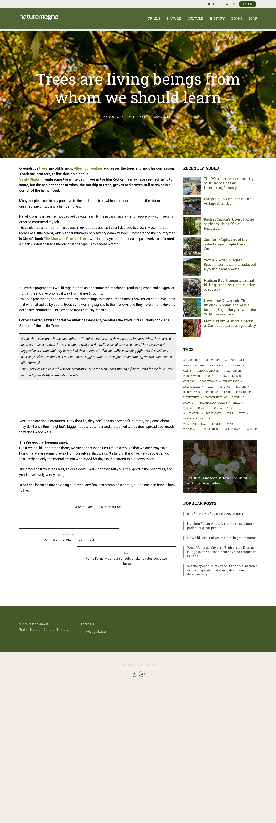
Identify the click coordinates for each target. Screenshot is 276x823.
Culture (195, 19)
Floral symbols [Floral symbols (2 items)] (230, 375)
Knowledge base (93, 766)
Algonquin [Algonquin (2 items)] (212, 359)
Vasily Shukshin (31, 179)
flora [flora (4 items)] (209, 375)
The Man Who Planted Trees (66, 239)
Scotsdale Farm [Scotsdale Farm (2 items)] (222, 407)
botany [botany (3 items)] (200, 365)
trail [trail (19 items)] (230, 413)
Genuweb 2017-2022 (145, 800)
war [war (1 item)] (230, 423)
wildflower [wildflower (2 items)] (233, 428)
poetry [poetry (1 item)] (188, 407)
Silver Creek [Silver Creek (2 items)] (191, 413)
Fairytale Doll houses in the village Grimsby (227, 201)
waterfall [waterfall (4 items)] (190, 428)
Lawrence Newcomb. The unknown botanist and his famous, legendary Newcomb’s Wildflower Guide (230, 307)
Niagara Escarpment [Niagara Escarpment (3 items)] (212, 402)
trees (43, 168)
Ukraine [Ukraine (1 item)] (188, 418)
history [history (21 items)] (241, 386)
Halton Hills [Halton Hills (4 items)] (191, 386)
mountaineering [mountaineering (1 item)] (216, 397)
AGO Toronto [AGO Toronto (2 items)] (191, 359)
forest (90, 684)
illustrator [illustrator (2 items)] (191, 391)
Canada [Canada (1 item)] (236, 365)
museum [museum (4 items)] (238, 397)
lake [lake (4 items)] (227, 391)
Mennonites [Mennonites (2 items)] (191, 397)
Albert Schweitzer (88, 168)
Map (253, 19)
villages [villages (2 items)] (206, 418)
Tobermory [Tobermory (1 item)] (213, 413)
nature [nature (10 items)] (188, 402)
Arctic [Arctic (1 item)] (229, 359)
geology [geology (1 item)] (189, 381)
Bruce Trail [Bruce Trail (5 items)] (218, 365)
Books (236, 19)
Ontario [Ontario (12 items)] (237, 402)
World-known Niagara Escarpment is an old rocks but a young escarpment (230, 264)
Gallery (247, 4)
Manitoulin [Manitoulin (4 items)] (244, 391)
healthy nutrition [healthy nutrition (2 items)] (218, 386)
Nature (173, 19)
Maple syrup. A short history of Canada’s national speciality (230, 323)
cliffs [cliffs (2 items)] (187, 370)
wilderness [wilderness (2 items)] (211, 428)
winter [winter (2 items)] (252, 428)
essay (78, 684)
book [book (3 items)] (186, 365)
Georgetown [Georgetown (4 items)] (208, 381)
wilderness (114, 684)
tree (101, 684)
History (216, 19)
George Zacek (114, 117)
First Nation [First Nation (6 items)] (191, 375)
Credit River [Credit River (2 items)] (232, 370)
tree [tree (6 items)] (242, 413)
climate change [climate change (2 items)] (208, 370)
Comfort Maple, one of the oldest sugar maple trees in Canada (227, 244)
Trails (153, 19)
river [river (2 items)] (202, 407)
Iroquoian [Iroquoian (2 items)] (212, 391)
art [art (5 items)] (241, 359)
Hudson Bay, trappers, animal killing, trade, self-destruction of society (230, 285)
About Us (87, 759)
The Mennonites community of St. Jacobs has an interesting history (229, 183)
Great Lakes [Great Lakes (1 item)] (230, 381)
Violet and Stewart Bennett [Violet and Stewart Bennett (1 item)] (202, 423)
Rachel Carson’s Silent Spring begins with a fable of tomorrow (229, 224)
